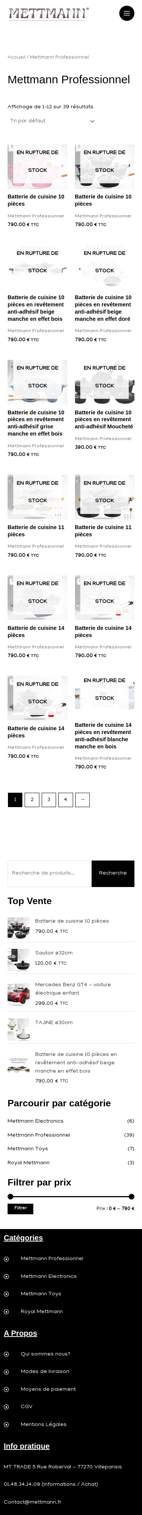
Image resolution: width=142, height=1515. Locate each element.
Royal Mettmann (29, 1163)
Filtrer (20, 1208)
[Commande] (52, 121)
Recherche (113, 873)
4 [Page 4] (65, 800)
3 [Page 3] (48, 800)
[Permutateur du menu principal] (126, 13)
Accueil (16, 58)
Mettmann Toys (28, 1149)
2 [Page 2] (32, 800)
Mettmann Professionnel (39, 1135)
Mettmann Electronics (36, 1121)
